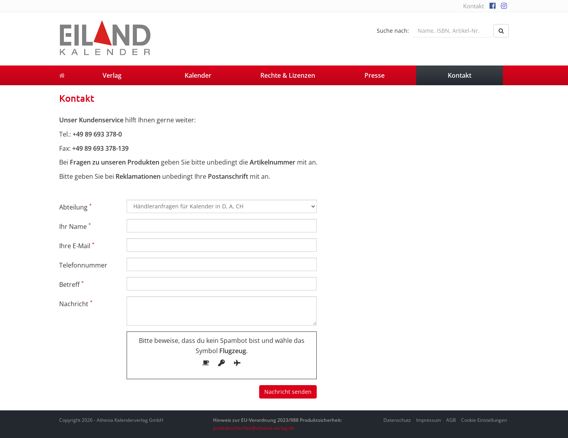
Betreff (71, 284)
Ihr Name (75, 226)
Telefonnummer (83, 265)
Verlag (112, 75)
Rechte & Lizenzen (287, 75)
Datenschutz (397, 420)
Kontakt (473, 6)
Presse (374, 75)
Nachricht (76, 303)
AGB (451, 420)
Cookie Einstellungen (484, 420)
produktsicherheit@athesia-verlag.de (253, 428)
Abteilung (75, 207)
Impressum (428, 420)
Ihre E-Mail (77, 245)
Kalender (198, 75)
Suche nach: (393, 30)
